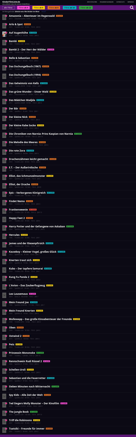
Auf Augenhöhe (18, 32)
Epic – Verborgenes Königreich (27, 192)
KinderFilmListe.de (11, 1)
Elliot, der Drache (19, 184)
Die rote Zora (17, 150)
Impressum (131, 2)
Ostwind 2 (15, 336)
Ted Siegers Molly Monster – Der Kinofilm (34, 403)
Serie (16, 297)
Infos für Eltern (92, 2)
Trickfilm (17, 27)
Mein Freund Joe (19, 302)
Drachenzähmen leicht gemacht (28, 159)
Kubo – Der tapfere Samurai (26, 268)
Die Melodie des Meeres (23, 142)
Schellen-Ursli (17, 369)
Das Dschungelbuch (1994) (25, 74)
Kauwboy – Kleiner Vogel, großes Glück (32, 251)
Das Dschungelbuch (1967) (25, 66)
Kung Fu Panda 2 (19, 277)
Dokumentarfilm (20, 19)
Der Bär (13, 108)
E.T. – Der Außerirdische (23, 167)
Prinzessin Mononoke (22, 352)
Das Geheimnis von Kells (24, 83)
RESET (43, 12)
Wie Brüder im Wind (31, 12)
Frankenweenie (18, 209)
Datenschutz (120, 2)
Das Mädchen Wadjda (22, 100)
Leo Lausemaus (18, 293)
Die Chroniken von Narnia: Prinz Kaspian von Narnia (41, 133)
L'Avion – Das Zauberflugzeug (27, 285)
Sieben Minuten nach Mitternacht (29, 386)
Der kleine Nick (18, 117)
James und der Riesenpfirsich (26, 243)
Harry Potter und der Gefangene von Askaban (37, 226)
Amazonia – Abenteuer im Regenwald (32, 16)
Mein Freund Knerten (22, 310)
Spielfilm (17, 35)
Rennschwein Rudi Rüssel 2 (25, 361)
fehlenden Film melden (106, 2)
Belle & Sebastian (19, 58)
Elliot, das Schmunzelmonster (27, 176)
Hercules (14, 235)
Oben (12, 327)
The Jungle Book (19, 411)
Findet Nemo (17, 201)
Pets (11, 344)
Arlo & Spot (16, 24)
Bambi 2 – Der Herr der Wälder (27, 49)
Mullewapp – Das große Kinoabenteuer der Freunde (40, 319)
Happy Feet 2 (17, 218)
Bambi (13, 41)
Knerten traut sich (20, 260)
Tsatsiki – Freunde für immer (26, 428)
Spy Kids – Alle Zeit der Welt (26, 395)
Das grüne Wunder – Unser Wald (28, 91)
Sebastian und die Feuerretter (27, 378)
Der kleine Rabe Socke (22, 125)
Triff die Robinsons (20, 420)
